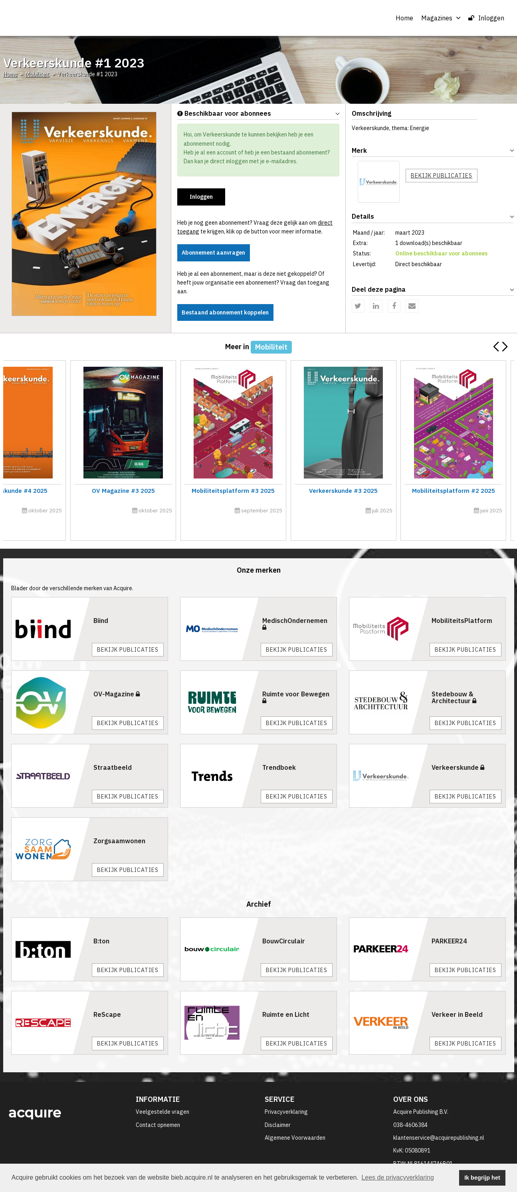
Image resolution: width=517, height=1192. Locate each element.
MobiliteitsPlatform (462, 603)
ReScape (107, 997)
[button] (504, 347)
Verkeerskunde (458, 749)
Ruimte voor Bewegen (295, 679)
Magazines (440, 18)
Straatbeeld (112, 749)
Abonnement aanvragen (214, 252)
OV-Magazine (116, 676)
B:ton (101, 923)
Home (404, 18)
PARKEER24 (449, 923)
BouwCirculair (283, 923)
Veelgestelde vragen (162, 1093)
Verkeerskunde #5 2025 (451, 490)
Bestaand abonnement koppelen (225, 312)
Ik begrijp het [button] (482, 1177)
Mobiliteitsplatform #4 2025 (65, 490)
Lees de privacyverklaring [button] (397, 1177)
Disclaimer (278, 1107)
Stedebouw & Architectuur (454, 679)
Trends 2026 (323, 490)
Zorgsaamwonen (119, 823)
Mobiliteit (38, 74)
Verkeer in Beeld (457, 997)
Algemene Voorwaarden (295, 1119)
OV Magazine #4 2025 (194, 490)
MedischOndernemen (294, 606)
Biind (100, 603)
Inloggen (486, 18)
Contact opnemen (158, 1107)
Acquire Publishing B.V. (420, 1093)
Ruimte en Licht (285, 997)
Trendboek (279, 749)
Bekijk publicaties (441, 175)
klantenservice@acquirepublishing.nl (438, 1119)
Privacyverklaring (286, 1093)
